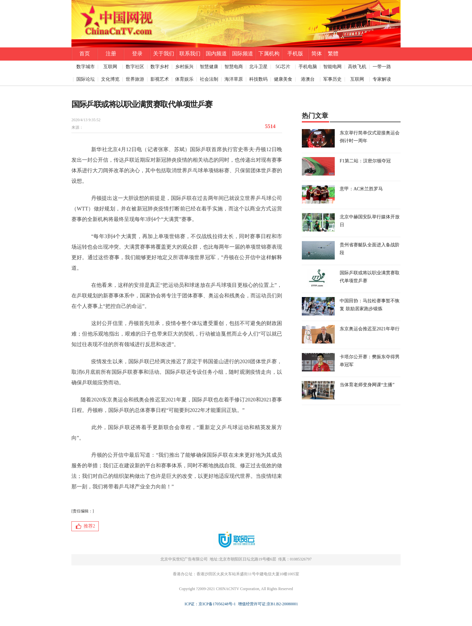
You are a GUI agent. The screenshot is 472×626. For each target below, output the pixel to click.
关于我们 (163, 53)
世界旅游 (135, 79)
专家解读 (382, 79)
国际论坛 (85, 79)
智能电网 (332, 66)
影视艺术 (159, 79)
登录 (137, 53)
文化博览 (110, 79)
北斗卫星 (258, 66)
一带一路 (382, 66)
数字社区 (135, 66)
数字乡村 (159, 66)
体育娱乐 (184, 79)
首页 (84, 53)
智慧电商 (233, 66)
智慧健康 (209, 66)
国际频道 (242, 53)
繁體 (333, 53)
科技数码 (258, 79)
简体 (316, 53)
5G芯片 (282, 66)
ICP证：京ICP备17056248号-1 (210, 604)
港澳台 (308, 79)
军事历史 (332, 79)
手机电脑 (308, 66)
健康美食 (283, 79)
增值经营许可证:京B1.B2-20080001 (267, 604)
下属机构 (268, 53)
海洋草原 (233, 79)
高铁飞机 (357, 66)
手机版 (295, 53)
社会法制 (209, 79)
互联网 (110, 66)
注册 (111, 53)
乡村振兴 (184, 66)
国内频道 (216, 53)
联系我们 (189, 53)
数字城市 (85, 66)
